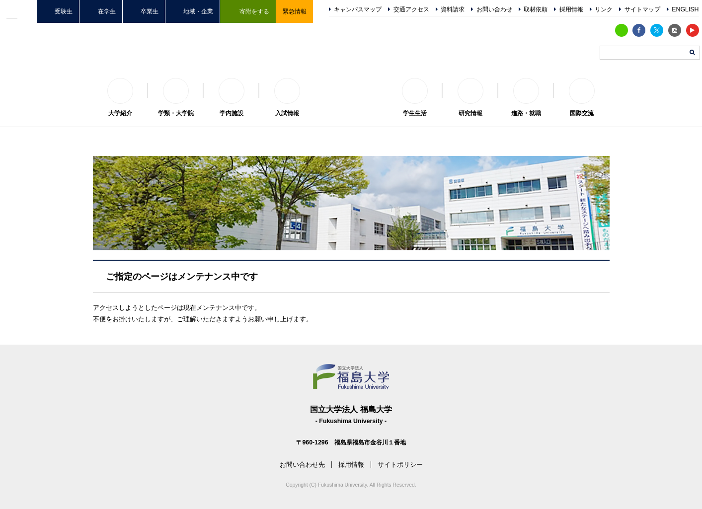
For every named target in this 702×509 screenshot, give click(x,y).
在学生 (107, 11)
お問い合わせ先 (302, 464)
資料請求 (453, 9)
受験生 (64, 11)
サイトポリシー (400, 464)
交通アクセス (411, 9)
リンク (604, 9)
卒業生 (149, 11)
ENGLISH (685, 9)
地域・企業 (198, 11)
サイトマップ (642, 9)
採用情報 (571, 9)
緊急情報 (295, 11)
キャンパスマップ (358, 9)
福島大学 (351, 90)
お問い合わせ (494, 9)
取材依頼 (535, 9)
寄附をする (254, 11)
